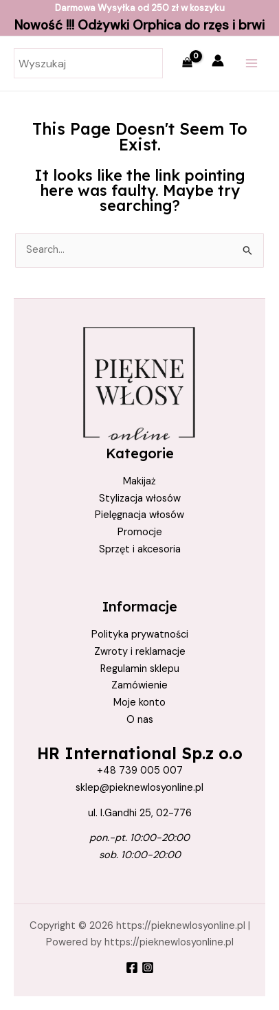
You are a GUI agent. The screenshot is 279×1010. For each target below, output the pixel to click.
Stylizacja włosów (140, 498)
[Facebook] (132, 967)
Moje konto (139, 702)
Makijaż (139, 481)
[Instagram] (148, 967)
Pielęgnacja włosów (139, 514)
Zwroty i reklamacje (140, 651)
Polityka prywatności (139, 634)
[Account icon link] (218, 60)
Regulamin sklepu (139, 668)
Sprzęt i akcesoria (140, 549)
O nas (139, 719)
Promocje (140, 532)
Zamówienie (139, 685)
